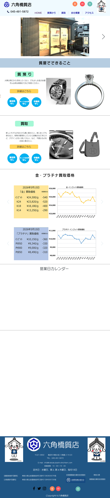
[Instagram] (44, 488)
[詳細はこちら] (24, 91)
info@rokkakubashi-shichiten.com (58, 463)
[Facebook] (34, 488)
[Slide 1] (53, 220)
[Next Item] (103, 37)
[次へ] (102, 202)
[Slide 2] (56, 260)
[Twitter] (39, 488)
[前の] (8, 202)
